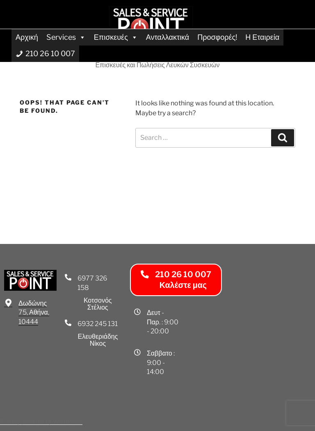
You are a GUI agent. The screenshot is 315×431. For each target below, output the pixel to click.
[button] (176, 280)
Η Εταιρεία (262, 37)
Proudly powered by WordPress (41, 421)
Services (66, 37)
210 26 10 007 (50, 53)
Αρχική (27, 37)
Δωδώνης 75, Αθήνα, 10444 (33, 312)
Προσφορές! (217, 37)
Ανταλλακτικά (167, 37)
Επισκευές (116, 37)
